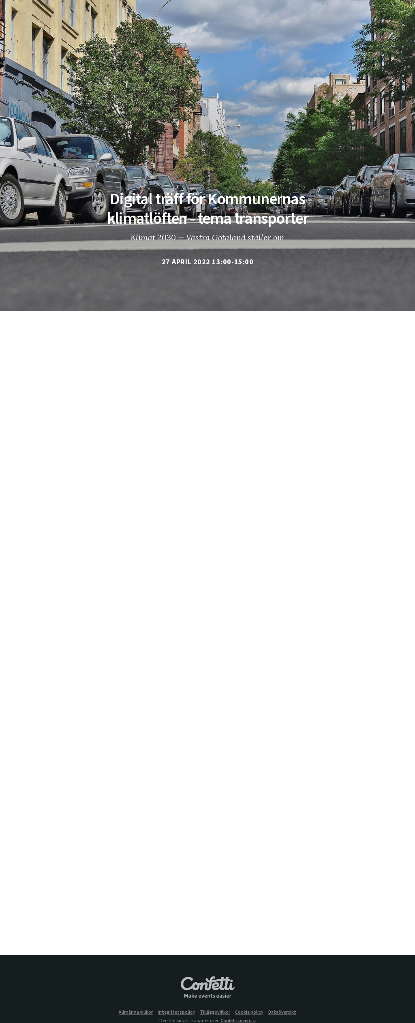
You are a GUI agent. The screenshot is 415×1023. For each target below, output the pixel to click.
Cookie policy (249, 1012)
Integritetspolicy (176, 1012)
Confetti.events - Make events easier (207, 987)
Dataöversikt (282, 1012)
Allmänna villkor (136, 1012)
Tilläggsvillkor (215, 1012)
